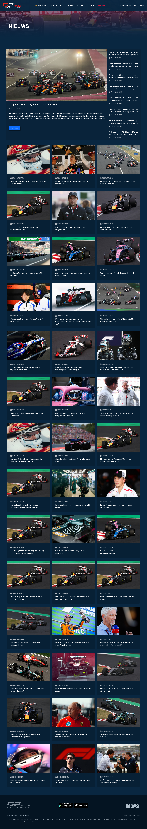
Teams (69, 6)
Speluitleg (56, 6)
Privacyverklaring (23, 815)
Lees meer (14, 128)
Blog (8, 815)
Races (80, 6)
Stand (90, 6)
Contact (14, 815)
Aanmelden (125, 5)
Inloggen (139, 5)
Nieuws (101, 6)
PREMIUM (41, 6)
